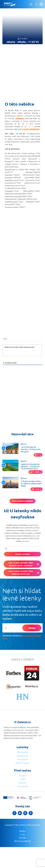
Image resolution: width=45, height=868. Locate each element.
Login (5, 339)
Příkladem (19, 118)
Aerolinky (22, 775)
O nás (22, 834)
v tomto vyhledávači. (31, 129)
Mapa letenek (22, 759)
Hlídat (31, 628)
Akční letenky (22, 752)
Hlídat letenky (22, 554)
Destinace (22, 782)
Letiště (22, 779)
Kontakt (22, 837)
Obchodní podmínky (22, 841)
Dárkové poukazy (22, 763)
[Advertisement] (22, 71)
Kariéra (22, 831)
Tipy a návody (22, 786)
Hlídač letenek (22, 755)
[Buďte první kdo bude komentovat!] (22, 350)
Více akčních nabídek (22, 501)
